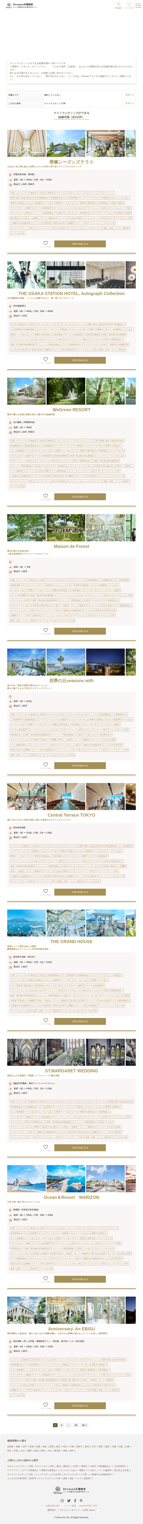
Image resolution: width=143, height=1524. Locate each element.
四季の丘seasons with (71, 680)
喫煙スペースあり (87, 1470)
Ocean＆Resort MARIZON (71, 1197)
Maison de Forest (71, 546)
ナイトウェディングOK (49, 1478)
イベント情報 (70, 1506)
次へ (84, 1425)
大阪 (121, 1447)
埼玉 (65, 1447)
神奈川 (79, 1447)
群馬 (52, 1447)
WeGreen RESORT (71, 409)
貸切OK (32, 1478)
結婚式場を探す (53, 1506)
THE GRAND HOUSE (71, 941)
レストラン (21, 1466)
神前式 (84, 1466)
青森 (18, 1447)
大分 (49, 1451)
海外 (72, 1451)
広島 (16, 1451)
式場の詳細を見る (80, 244)
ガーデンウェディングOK (75, 1474)
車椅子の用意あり (49, 1470)
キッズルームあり (68, 1470)
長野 (100, 1447)
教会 (59, 1466)
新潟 (87, 1447)
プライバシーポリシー (69, 1510)
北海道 (10, 1447)
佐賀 (36, 1451)
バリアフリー (13, 1470)
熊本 (43, 1451)
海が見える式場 (121, 1470)
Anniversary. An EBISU (71, 1328)
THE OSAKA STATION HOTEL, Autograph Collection (71, 293)
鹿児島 (57, 1451)
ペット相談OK (105, 1470)
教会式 (66, 1466)
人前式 (75, 1466)
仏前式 (93, 1466)
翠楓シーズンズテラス (72, 162)
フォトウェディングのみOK (48, 1474)
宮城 (31, 1447)
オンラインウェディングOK (20, 1474)
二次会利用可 (119, 1466)
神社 (52, 1466)
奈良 (9, 1451)
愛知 (107, 1447)
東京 (58, 1447)
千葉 (72, 1447)
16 (76, 1425)
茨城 (38, 1447)
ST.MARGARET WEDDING (71, 1070)
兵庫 (127, 1447)
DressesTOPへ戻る (88, 1506)
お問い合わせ (89, 1510)
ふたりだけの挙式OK (17, 1478)
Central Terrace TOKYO (71, 815)
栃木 (45, 1447)
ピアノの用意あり (30, 1470)
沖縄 (65, 1451)
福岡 (29, 1451)
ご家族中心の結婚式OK (100, 1474)
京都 (114, 1447)
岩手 (25, 1447)
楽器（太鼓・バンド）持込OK (77, 1478)
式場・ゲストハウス (38, 1466)
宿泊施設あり (104, 1466)
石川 (94, 1447)
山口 (23, 1451)
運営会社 (51, 1510)
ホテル (10, 1466)
